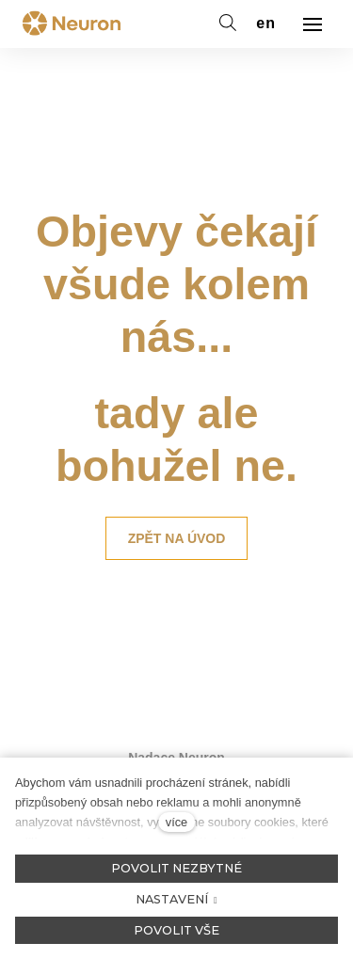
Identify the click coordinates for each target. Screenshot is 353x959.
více (176, 822)
